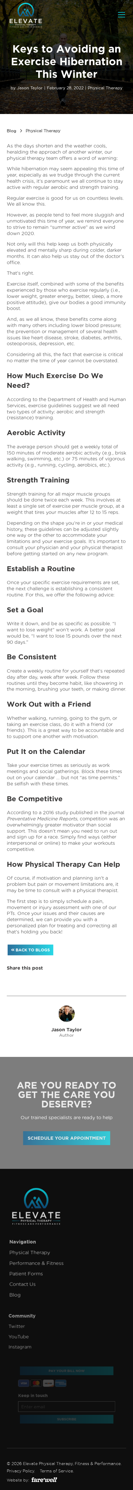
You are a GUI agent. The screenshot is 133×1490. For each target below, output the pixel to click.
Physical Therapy (105, 88)
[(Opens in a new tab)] (44, 1480)
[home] (26, 14)
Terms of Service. (57, 1471)
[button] (120, 15)
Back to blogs (30, 950)
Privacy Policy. (21, 1471)
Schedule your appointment (66, 1138)
